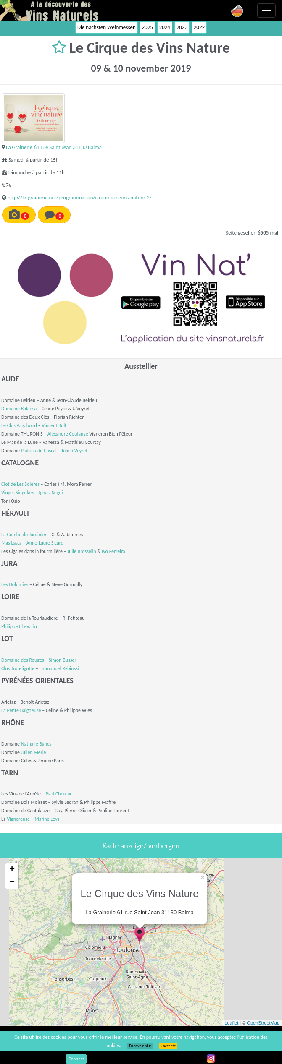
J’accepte (168, 1045)
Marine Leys (46, 819)
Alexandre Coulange (67, 434)
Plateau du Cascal (39, 451)
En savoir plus (140, 1045)
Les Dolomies (14, 584)
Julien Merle (33, 752)
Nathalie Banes (36, 744)
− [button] (12, 882)
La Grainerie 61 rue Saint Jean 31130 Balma (54, 147)
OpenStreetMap (263, 1022)
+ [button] (12, 869)
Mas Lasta (11, 543)
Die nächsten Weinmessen (106, 27)
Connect (76, 1058)
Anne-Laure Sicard (44, 543)
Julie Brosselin (81, 551)
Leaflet (231, 1022)
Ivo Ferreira (113, 551)
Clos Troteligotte (17, 668)
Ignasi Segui (51, 492)
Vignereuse (18, 819)
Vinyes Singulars (17, 492)
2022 (199, 27)
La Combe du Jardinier (24, 534)
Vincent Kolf (54, 425)
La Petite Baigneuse (21, 710)
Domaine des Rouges (22, 660)
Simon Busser (62, 660)
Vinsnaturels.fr (52, 10)
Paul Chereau (59, 794)
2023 (182, 27)
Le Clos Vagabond (19, 425)
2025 (147, 27)
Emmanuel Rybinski (59, 668)
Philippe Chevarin (19, 626)
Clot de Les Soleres (20, 484)
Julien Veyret (74, 451)
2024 (164, 27)
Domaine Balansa (19, 409)
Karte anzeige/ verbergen (141, 845)
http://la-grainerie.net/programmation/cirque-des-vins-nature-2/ (80, 197)
